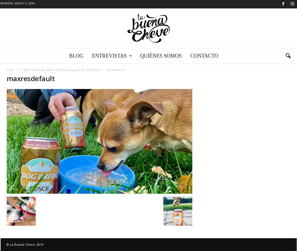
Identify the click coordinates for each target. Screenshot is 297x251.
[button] (288, 56)
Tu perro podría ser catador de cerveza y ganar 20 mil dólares (59, 70)
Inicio (10, 70)
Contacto (204, 56)
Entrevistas (112, 56)
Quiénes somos (161, 56)
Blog (76, 56)
